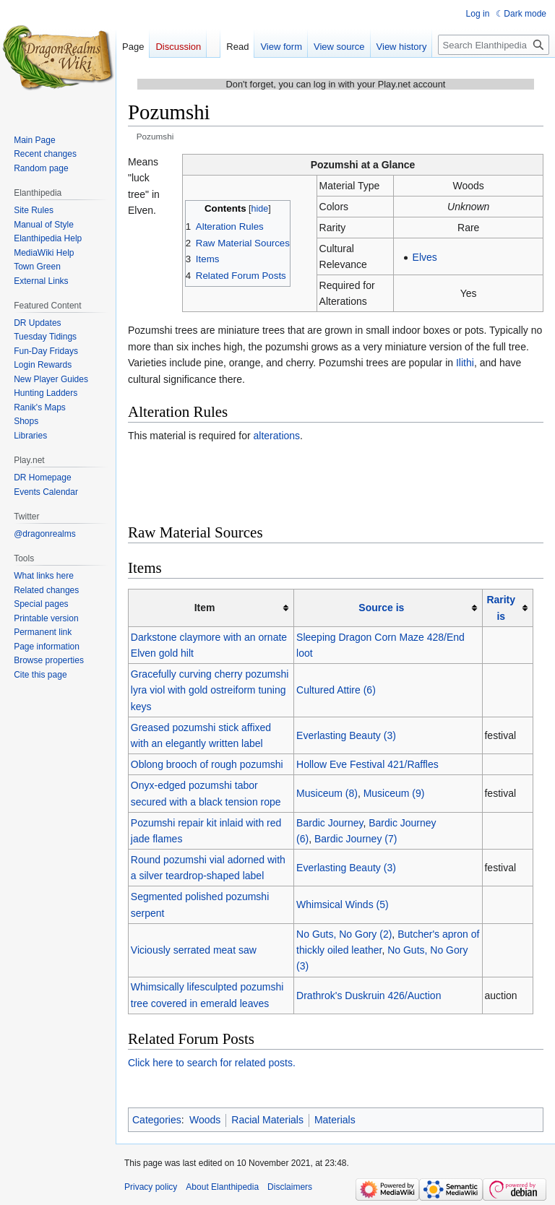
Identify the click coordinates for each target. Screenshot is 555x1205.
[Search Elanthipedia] (493, 45)
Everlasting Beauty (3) (346, 735)
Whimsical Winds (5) (342, 904)
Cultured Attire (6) (336, 690)
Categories (156, 1120)
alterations (277, 435)
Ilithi (465, 362)
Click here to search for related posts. (212, 1062)
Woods (204, 1120)
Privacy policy (150, 1187)
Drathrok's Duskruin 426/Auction (368, 995)
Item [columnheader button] (204, 607)
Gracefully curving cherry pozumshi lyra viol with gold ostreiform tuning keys (210, 690)
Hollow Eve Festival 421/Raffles (367, 764)
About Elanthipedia (222, 1187)
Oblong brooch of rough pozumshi (207, 764)
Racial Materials (267, 1120)
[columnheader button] (388, 607)
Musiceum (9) (394, 793)
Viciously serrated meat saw (194, 950)
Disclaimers (289, 1187)
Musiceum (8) (327, 793)
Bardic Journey (329, 823)
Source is (381, 607)
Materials (335, 1120)
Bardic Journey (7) (355, 839)
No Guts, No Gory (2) (344, 934)
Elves (425, 257)
